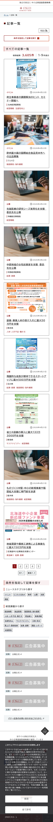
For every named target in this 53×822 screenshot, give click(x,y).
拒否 (26, 799)
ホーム (6, 15)
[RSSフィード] (44, 30)
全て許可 (26, 810)
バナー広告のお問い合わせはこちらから (26, 718)
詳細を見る (10, 817)
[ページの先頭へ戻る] (45, 731)
